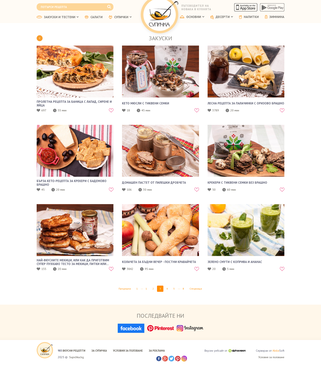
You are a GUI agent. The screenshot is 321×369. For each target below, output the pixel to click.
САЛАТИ (94, 17)
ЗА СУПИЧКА (99, 350)
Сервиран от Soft (270, 351)
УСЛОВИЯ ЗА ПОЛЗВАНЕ (128, 350)
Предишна (125, 288)
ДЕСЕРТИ (221, 17)
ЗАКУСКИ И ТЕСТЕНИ (58, 17)
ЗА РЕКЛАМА (157, 350)
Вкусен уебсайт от (225, 350)
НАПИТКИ (249, 17)
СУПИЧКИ (120, 17)
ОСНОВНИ (192, 17)
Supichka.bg (76, 357)
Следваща (196, 288)
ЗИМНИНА (274, 17)
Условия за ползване (271, 357)
